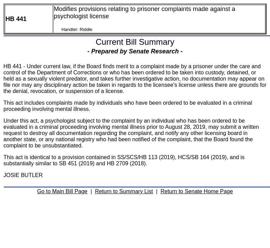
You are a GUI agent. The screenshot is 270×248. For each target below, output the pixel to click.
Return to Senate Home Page (196, 191)
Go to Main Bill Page (62, 191)
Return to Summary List (124, 191)
